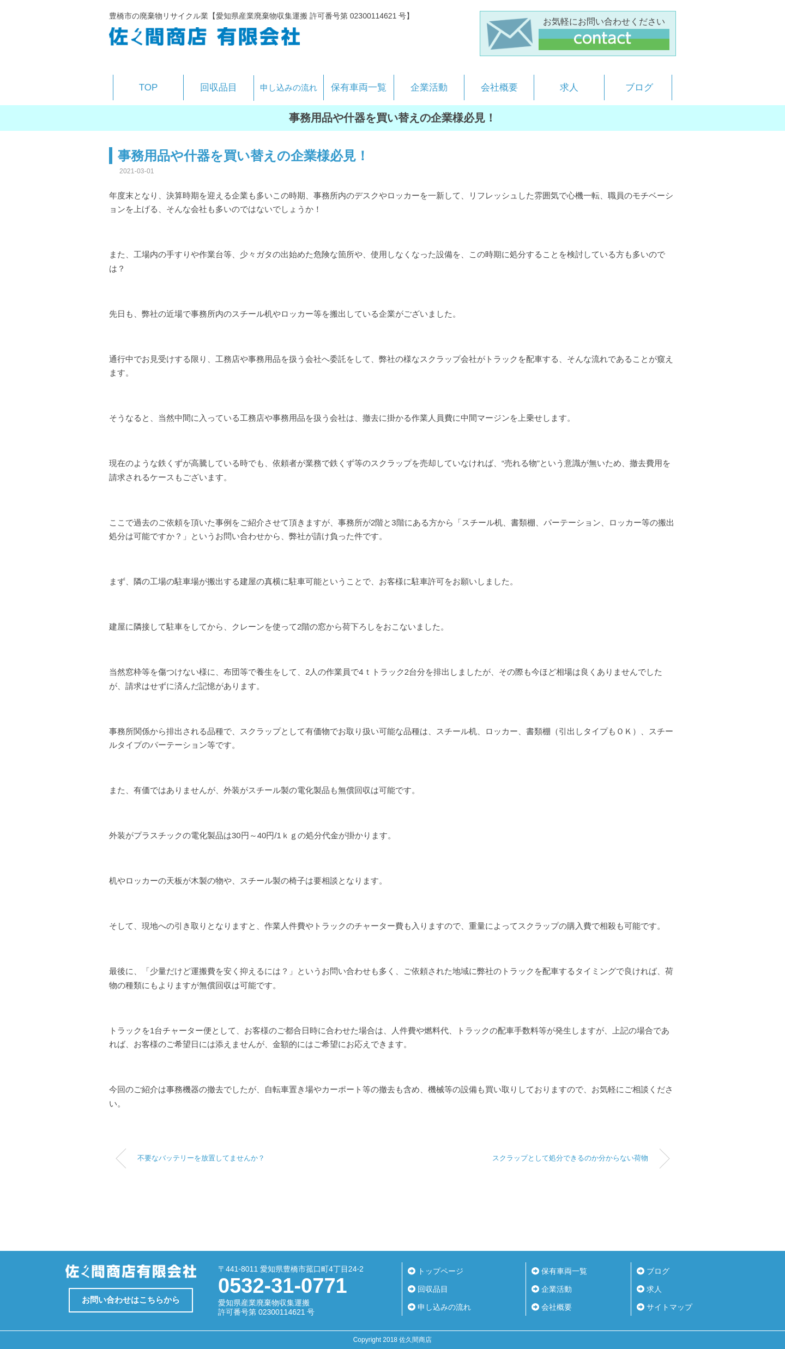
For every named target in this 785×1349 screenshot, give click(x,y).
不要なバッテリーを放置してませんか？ (201, 1158)
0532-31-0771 (282, 1285)
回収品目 (218, 87)
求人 (569, 87)
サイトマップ (664, 1307)
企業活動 (429, 87)
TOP (148, 87)
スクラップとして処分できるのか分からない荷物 (570, 1158)
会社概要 (499, 87)
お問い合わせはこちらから (131, 1299)
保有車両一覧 (359, 87)
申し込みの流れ (288, 87)
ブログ (639, 87)
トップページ (435, 1271)
